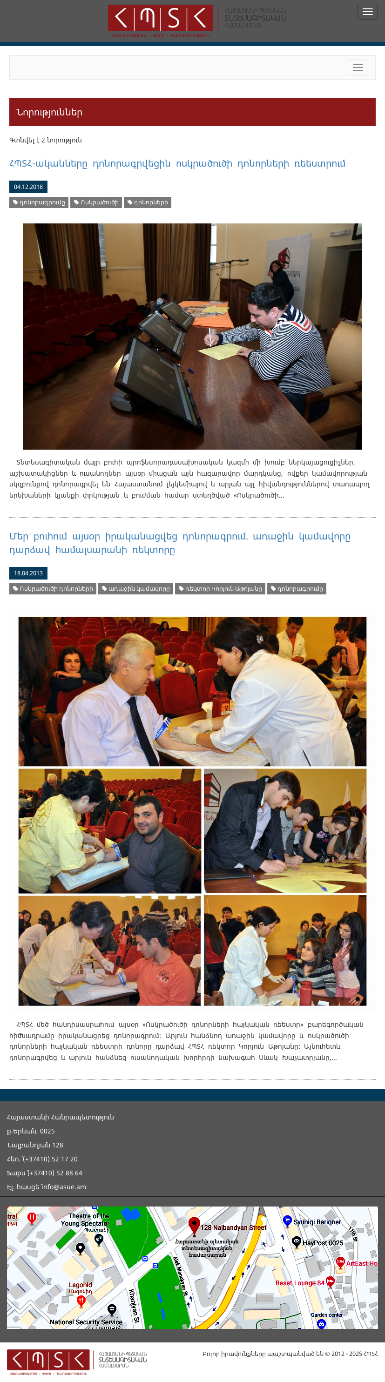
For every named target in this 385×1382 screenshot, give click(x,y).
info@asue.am (63, 1186)
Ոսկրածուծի (96, 202)
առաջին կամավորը (136, 589)
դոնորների (148, 202)
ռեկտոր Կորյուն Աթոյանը (220, 589)
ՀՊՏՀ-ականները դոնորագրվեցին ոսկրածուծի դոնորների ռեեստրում (177, 163)
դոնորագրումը (39, 202)
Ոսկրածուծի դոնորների (53, 589)
